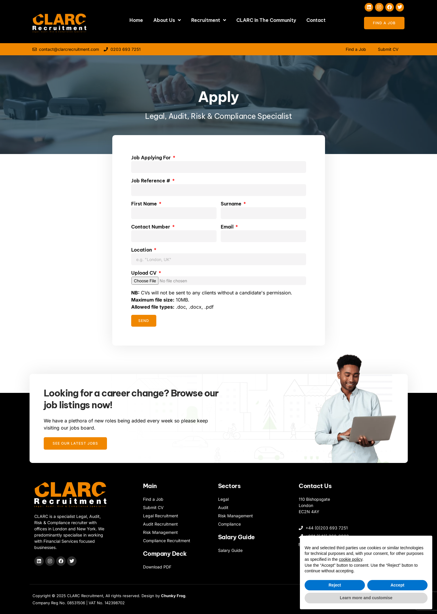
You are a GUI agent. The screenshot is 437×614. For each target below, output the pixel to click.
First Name (144, 204)
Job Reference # (151, 181)
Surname (232, 204)
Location (142, 250)
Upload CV (144, 273)
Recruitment (208, 20)
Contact (316, 20)
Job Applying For (151, 158)
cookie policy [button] (350, 559)
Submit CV (388, 49)
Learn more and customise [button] (366, 597)
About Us (167, 20)
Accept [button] (397, 585)
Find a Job (356, 49)
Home (136, 20)
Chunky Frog (173, 595)
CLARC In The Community (266, 20)
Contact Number (151, 227)
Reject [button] (335, 585)
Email (228, 227)
